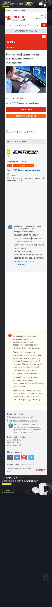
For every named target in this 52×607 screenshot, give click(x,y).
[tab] (26, 42)
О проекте (9, 10)
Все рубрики (34, 25)
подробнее (31, 432)
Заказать (26, 109)
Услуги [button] (11, 47)
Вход (41, 15)
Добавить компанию (26, 31)
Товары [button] (11, 41)
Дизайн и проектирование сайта (19, 470)
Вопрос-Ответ (19, 10)
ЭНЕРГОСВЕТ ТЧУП (16, 161)
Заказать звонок (26, 115)
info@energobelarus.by (29, 399)
